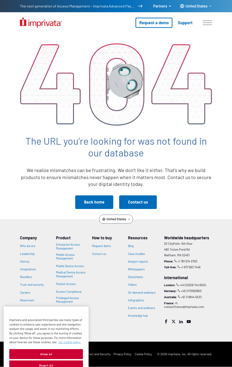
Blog (131, 246)
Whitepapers (136, 269)
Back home (94, 201)
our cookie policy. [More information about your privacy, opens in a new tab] (69, 351)
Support (185, 22)
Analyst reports (138, 261)
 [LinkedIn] (181, 321)
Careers (25, 292)
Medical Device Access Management (71, 274)
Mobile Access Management (65, 256)
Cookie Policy (143, 354)
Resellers (26, 277)
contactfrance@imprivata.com (184, 307)
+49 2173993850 (191, 291)
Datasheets (135, 277)
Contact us (138, 201)
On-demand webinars (142, 292)
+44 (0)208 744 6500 (192, 285)
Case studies (136, 254)
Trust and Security (99, 354)
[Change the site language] (196, 6)
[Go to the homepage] (41, 23)
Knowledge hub (138, 315)
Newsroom (27, 300)
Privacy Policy (122, 354)
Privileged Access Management (67, 299)
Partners (160, 6)
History (24, 261)
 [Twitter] (174, 321)
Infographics (136, 300)
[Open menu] (207, 23)
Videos (132, 284)
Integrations (28, 269)
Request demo (101, 246)
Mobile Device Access (70, 266)
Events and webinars (141, 308)
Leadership (27, 254)
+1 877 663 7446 (191, 267)
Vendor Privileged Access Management (69, 309)
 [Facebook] (166, 321)
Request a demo (154, 22)
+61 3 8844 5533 (191, 297)
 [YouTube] (189, 321)
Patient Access (66, 284)
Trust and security (32, 284)
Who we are (27, 246)
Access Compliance (69, 291)
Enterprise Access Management (68, 246)
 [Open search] (2, 30)
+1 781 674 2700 (187, 261)
